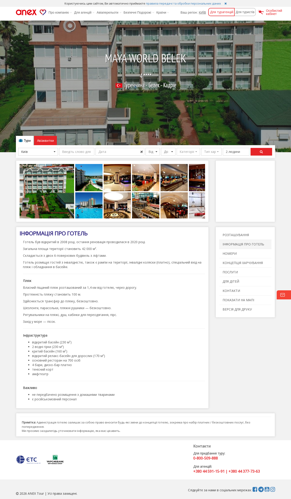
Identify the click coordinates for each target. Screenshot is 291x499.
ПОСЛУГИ (230, 272)
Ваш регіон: (189, 12)
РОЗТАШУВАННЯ (236, 235)
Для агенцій (84, 12)
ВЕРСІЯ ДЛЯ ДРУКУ (237, 309)
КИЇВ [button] (202, 12)
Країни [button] (162, 12)
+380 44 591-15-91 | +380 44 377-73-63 (226, 471)
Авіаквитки (45, 140)
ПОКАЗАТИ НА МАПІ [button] (238, 300)
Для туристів (245, 12)
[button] (188, 152)
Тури (25, 140)
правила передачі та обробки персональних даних (183, 3)
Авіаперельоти (109, 12)
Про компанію (60, 12)
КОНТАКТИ (231, 291)
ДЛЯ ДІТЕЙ (231, 281)
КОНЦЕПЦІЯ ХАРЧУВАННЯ (243, 263)
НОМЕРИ (230, 253)
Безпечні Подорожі (139, 12)
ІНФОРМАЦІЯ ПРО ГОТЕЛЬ (243, 244)
